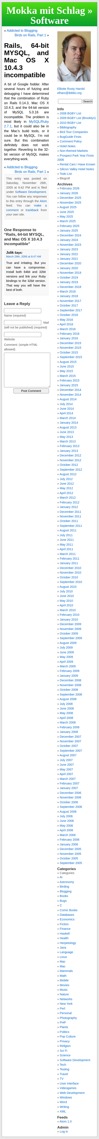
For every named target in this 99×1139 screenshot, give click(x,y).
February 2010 (70, 614)
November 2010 (70, 572)
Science (65, 1055)
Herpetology (68, 943)
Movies (64, 985)
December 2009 (70, 624)
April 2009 (66, 661)
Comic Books (69, 910)
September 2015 (71, 357)
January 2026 (69, 193)
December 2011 (70, 511)
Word (63, 1102)
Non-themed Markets (74, 150)
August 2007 (68, 755)
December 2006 (70, 792)
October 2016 (69, 315)
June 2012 (67, 483)
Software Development (49, 25)
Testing (64, 1069)
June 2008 (67, 708)
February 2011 (70, 558)
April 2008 (66, 718)
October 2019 (69, 277)
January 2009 (69, 675)
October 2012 (69, 464)
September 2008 (71, 694)
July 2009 (66, 647)
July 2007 (66, 760)
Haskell (65, 933)
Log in (64, 1131)
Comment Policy (71, 141)
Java (63, 947)
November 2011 (70, 516)
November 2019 (70, 272)
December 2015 (70, 343)
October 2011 (69, 521)
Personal (66, 1013)
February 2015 (70, 380)
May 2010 (66, 600)
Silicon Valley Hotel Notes (77, 169)
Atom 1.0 (66, 1121)
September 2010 (71, 582)
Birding (64, 886)
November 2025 (70, 202)
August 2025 (68, 207)
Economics (67, 919)
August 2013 (68, 427)
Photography (68, 1018)
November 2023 (70, 244)
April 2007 (66, 774)
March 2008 (68, 722)
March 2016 (68, 329)
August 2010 (68, 586)
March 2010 (68, 610)
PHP (63, 1022)
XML (63, 1111)
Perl (62, 1008)
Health (64, 938)
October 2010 (69, 577)
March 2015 (68, 376)
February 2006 (70, 839)
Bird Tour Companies (74, 132)
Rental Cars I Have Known (77, 164)
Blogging (66, 891)
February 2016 (70, 333)
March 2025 (68, 221)
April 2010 (66, 605)
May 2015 (66, 371)
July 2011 (66, 535)
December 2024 (70, 235)
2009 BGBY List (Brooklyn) (78, 118)
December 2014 (70, 389)
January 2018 (69, 296)
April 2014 (66, 413)
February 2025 (70, 226)
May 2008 (66, 713)
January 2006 (69, 844)
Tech (63, 1064)
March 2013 (68, 441)
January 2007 (69, 788)
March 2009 (68, 666)
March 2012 (68, 497)
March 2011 (68, 554)
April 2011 (66, 549)
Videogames (68, 1088)
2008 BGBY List (70, 113)
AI (61, 877)
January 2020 (69, 268)
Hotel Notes (68, 146)
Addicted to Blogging (22, 30)
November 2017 (70, 301)
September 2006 (71, 806)
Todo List (66, 173)
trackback (32, 210)
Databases (67, 914)
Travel (64, 1074)
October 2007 (69, 746)
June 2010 (67, 596)
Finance (65, 928)
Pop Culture (68, 1036)
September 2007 (71, 750)
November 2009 (70, 629)
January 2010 (69, 619)
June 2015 (67, 366)
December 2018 (70, 287)
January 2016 (69, 338)
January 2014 (69, 422)
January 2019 (69, 282)
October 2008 (69, 689)
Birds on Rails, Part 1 (30, 35)
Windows (66, 1097)
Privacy (65, 1041)
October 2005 (69, 858)
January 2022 (69, 254)
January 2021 (69, 258)
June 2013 (67, 432)
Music (64, 989)
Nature (64, 994)
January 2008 (69, 732)
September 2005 (71, 863)
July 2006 (66, 816)
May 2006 (66, 825)
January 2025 (69, 230)
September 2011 (71, 525)
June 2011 (67, 539)
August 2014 (68, 399)
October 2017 (69, 305)
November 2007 (70, 741)
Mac (63, 961)
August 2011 (68, 530)
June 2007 (67, 764)
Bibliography (68, 127)
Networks (66, 999)
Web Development (72, 1093)
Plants (64, 1027)
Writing (64, 1107)
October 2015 (69, 352)
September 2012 (71, 469)
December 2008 (70, 680)
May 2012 (66, 488)
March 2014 (68, 418)
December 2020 (70, 263)
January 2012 (69, 507)
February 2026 (70, 188)
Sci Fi (63, 1050)
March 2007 (68, 778)
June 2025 (67, 212)
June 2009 (67, 652)
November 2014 (70, 394)
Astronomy (67, 882)
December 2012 (70, 455)
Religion (65, 1046)
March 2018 (68, 291)
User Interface (69, 1083)
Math (63, 975)
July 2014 (66, 404)
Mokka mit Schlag (45, 10)
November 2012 (70, 460)
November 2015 (70, 347)
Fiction (64, 924)
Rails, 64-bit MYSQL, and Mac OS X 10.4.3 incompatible (26, 60)
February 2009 (70, 671)
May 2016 (66, 319)
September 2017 (71, 310)
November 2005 (70, 853)
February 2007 (70, 783)
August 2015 (68, 362)
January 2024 (69, 240)
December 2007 (70, 736)
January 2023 (69, 249)
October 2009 (69, 633)
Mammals (66, 971)
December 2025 (70, 197)
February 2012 (70, 502)
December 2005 (70, 849)
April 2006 (66, 830)
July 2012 (66, 479)
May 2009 (66, 657)
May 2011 (66, 544)
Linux (63, 957)
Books (64, 896)
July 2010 (66, 591)
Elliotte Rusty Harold (71, 88)
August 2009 (68, 643)
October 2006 (69, 802)
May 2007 (66, 769)
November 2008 (70, 685)
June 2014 (67, 408)
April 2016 (66, 324)
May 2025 (66, 216)
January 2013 (69, 450)
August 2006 (68, 811)
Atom (43, 201)
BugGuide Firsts (70, 136)
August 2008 (68, 699)
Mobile (64, 980)
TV (61, 1078)
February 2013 (70, 446)
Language (66, 952)
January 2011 (69, 563)
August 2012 (68, 474)
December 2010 (70, 568)
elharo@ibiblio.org (69, 93)
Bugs (63, 900)
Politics (64, 1032)
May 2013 (66, 436)
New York (66, 1003)
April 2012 (66, 493)
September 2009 (71, 638)
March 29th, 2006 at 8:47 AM (23, 256)
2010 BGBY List (70, 122)
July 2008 (66, 704)
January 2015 (69, 385)
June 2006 (67, 820)
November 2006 (70, 797)
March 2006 (68, 835)
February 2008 (70, 727)
